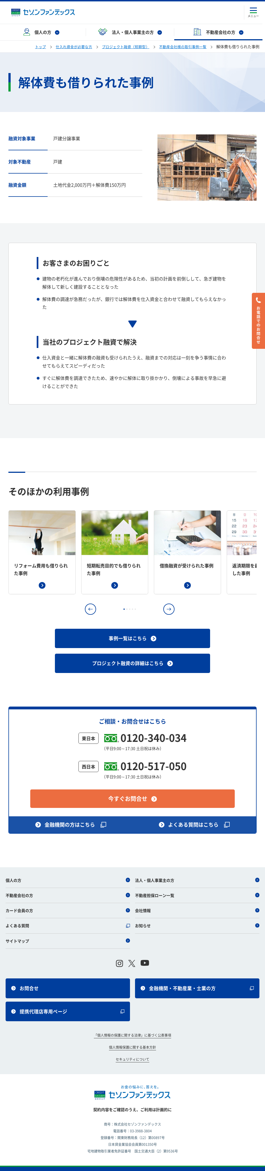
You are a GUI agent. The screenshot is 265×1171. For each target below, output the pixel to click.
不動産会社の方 (68, 886)
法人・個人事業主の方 (197, 871)
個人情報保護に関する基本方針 (132, 1041)
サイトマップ (68, 932)
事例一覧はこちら (132, 637)
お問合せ (25, 980)
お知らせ (197, 916)
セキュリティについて (132, 1053)
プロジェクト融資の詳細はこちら (132, 661)
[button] (90, 609)
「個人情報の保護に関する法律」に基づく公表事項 (132, 1029)
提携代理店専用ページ (67, 1004)
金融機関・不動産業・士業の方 (197, 980)
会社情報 (197, 901)
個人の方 (68, 871)
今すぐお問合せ (132, 789)
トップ (30, 46)
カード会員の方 (68, 901)
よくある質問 (68, 916)
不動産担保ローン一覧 (197, 886)
